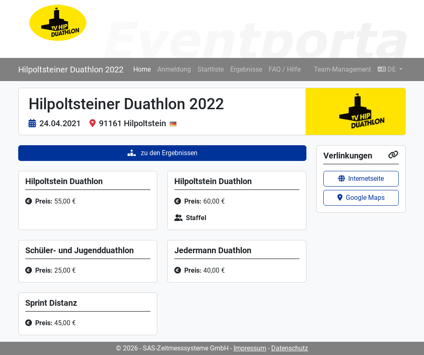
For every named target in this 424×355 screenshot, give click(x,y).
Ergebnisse (246, 69)
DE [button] (388, 69)
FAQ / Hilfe (285, 69)
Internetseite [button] (361, 178)
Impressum (250, 348)
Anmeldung (174, 69)
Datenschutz (289, 348)
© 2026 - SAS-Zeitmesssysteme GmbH (172, 348)
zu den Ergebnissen (163, 153)
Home (142, 69)
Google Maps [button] (361, 197)
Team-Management (342, 69)
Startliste (211, 69)
